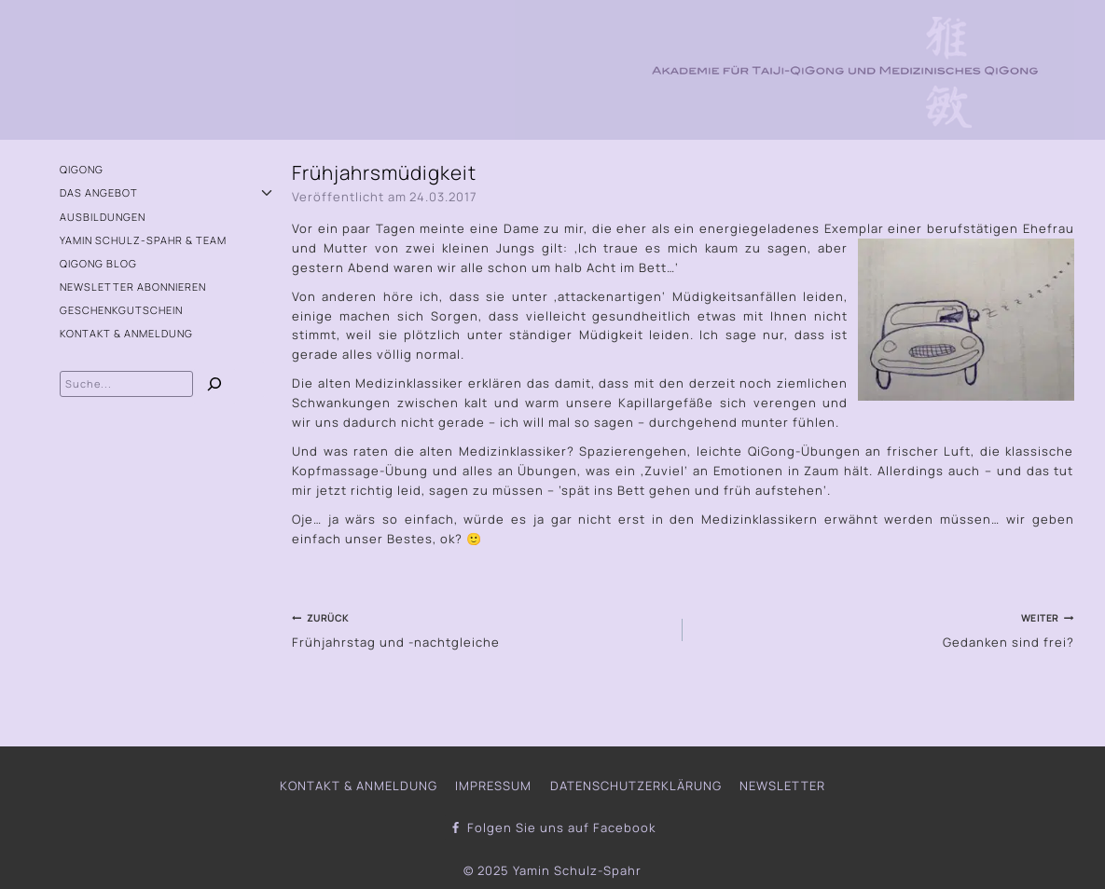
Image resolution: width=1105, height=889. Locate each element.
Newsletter (782, 785)
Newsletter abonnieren (133, 287)
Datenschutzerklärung (636, 785)
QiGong (82, 169)
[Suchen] (214, 386)
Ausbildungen (102, 217)
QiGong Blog (98, 263)
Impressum (493, 785)
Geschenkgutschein (121, 310)
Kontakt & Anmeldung (126, 333)
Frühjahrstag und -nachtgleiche (481, 629)
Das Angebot (99, 192)
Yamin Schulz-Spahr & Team (143, 240)
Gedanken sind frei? (884, 629)
